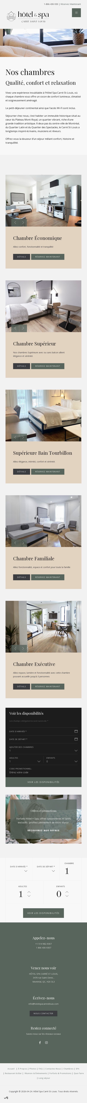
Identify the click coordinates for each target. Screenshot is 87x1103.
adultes (13, 763)
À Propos (22, 1074)
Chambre (69, 869)
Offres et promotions (43, 816)
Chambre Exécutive (36, 669)
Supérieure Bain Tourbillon (32, 455)
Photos (32, 1074)
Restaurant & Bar (13, 1079)
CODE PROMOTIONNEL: (20, 774)
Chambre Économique (40, 237)
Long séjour (44, 1084)
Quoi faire (79, 1079)
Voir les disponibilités (43, 787)
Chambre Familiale (36, 563)
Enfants (50, 763)
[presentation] (15, 223)
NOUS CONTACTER (43, 1019)
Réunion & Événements (36, 1079)
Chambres (68, 1074)
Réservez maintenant (47, 257)
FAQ (41, 1074)
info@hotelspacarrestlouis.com (44, 1009)
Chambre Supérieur (37, 343)
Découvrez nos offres (44, 836)
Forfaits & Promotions (60, 1079)
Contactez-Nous (53, 1074)
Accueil (11, 1074)
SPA (77, 1074)
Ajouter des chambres (21, 753)
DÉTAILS (21, 257)
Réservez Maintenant (70, 4)
